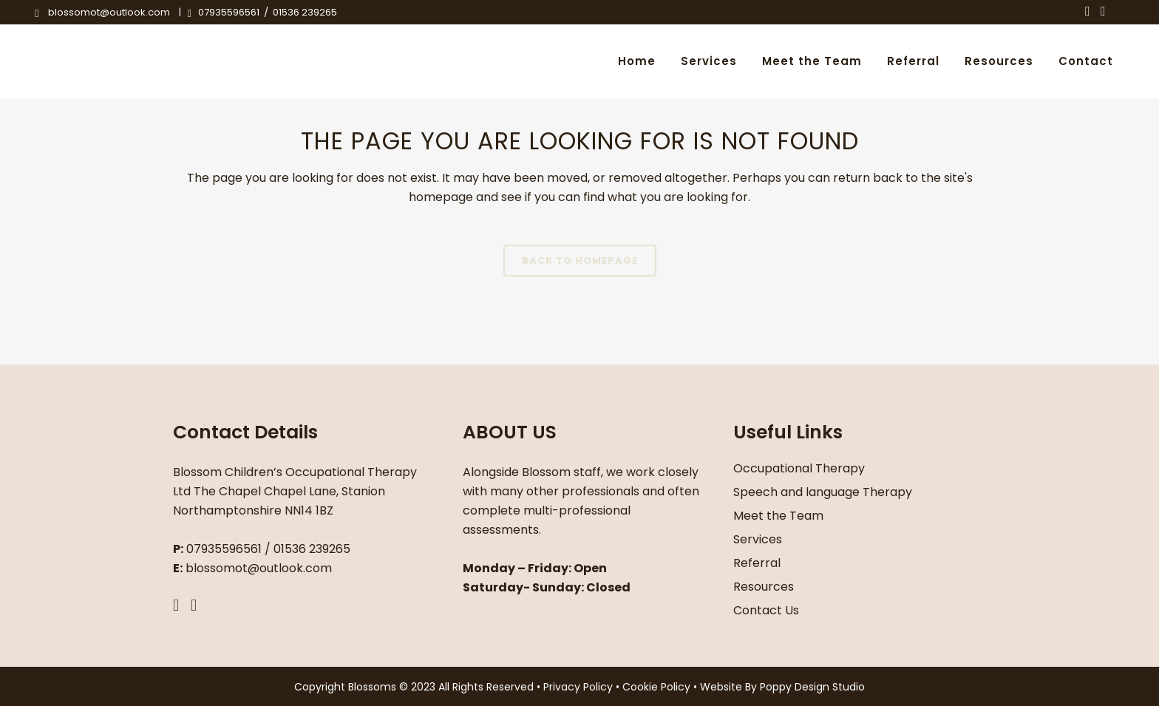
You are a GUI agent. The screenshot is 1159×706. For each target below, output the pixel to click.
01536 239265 (305, 12)
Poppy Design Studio (812, 686)
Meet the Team (778, 515)
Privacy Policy (579, 686)
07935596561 (227, 12)
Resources (763, 586)
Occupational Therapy (799, 468)
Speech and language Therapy (822, 492)
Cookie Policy (657, 686)
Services (757, 539)
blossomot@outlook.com (109, 12)
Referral (757, 562)
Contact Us (766, 610)
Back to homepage (580, 261)
